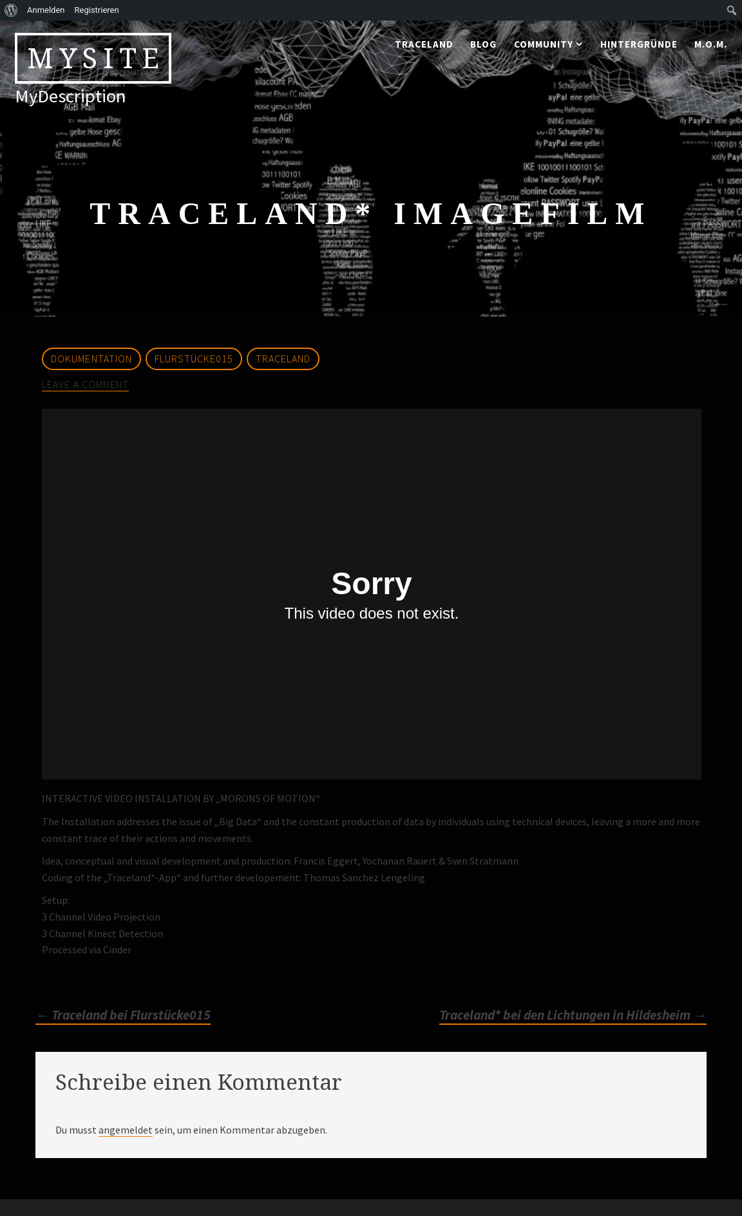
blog (483, 44)
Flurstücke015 (194, 358)
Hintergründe (639, 44)
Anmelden (46, 10)
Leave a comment (85, 384)
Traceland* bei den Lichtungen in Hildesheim (573, 1015)
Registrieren (97, 10)
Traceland (283, 358)
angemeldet (126, 1129)
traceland (424, 44)
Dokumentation (91, 358)
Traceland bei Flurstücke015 (123, 1015)
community (543, 44)
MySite (96, 58)
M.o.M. (710, 44)
